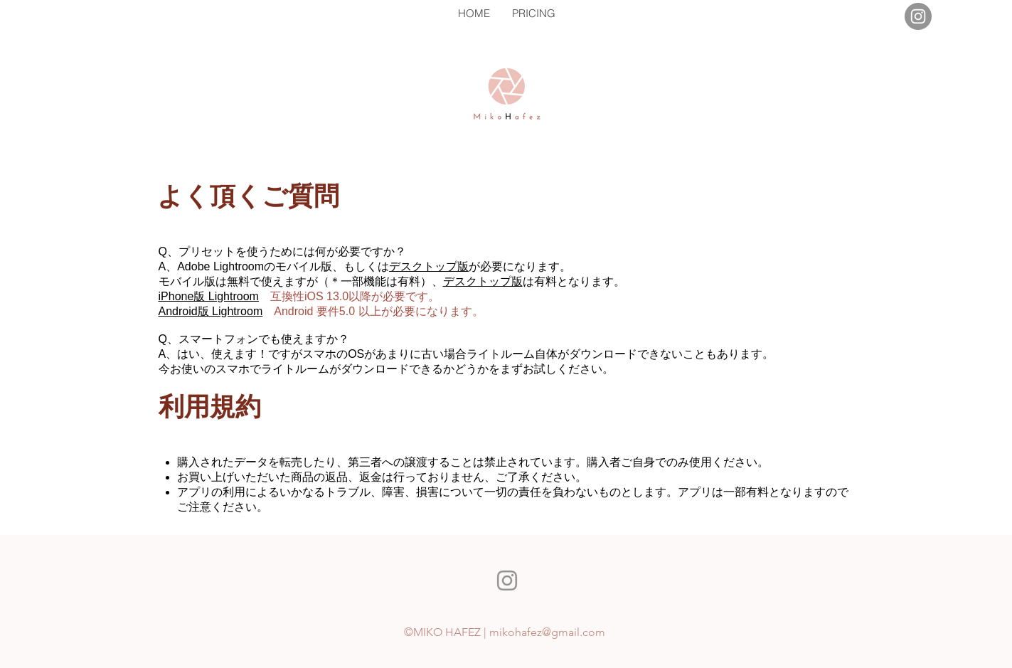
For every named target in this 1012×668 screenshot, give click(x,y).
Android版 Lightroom (211, 311)
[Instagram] (918, 16)
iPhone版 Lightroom (209, 296)
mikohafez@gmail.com (547, 632)
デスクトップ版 (429, 266)
